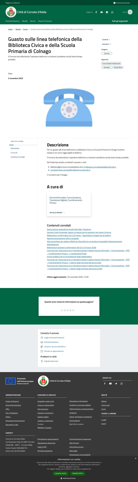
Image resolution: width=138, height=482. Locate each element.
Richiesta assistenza (45, 450)
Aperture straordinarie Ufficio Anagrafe (63, 238)
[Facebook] (94, 11)
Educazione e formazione (78, 401)
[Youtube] (100, 11)
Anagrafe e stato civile (46, 401)
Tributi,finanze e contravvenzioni (81, 409)
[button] (69, 478)
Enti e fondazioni (12, 413)
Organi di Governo (12, 401)
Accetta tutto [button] (60, 473)
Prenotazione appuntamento (48, 439)
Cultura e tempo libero (46, 405)
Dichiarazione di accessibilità (79, 454)
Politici (8, 417)
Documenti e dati (12, 424)
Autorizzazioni (74, 420)
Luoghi (103, 419)
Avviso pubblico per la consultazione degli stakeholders (69, 256)
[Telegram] (105, 11)
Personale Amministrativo (15, 420)
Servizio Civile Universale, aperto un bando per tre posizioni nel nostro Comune (79, 232)
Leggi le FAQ (42, 447)
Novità (18, 29)
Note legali (73, 450)
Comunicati (105, 405)
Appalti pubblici (43, 417)
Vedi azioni (107, 44)
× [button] (135, 458)
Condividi (106, 39)
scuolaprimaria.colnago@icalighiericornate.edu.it (70, 170)
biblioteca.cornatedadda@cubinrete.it (100, 167)
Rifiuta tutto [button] (78, 473)
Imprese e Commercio (45, 413)
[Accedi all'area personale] (121, 2)
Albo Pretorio (74, 443)
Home (10, 29)
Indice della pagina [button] (17, 141)
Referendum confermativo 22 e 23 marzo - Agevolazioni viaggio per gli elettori (79, 235)
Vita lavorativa (43, 409)
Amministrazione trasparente (80, 439)
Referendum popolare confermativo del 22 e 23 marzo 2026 (71, 247)
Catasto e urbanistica (45, 420)
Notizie (104, 401)
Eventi (103, 423)
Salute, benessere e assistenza (80, 416)
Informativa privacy (76, 447)
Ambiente (73, 413)
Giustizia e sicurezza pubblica (80, 405)
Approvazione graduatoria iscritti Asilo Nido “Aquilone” (69, 229)
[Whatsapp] (110, 11)
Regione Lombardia (13, 3)
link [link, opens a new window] (90, 469)
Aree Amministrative (13, 405)
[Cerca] (129, 12)
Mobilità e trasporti (45, 427)
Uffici (7, 409)
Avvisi (25, 29)
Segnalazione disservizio (46, 443)
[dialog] (69, 469)
